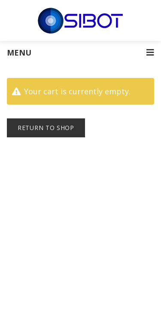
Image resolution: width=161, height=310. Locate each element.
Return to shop (46, 128)
